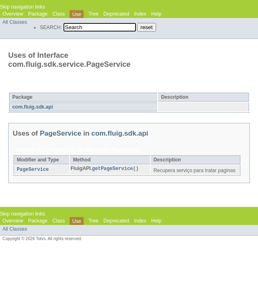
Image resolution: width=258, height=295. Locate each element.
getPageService (112, 169)
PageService (71, 87)
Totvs (41, 238)
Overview (12, 14)
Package (38, 14)
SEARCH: (51, 27)
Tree (93, 14)
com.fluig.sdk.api (32, 107)
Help (156, 14)
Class (58, 14)
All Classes (14, 22)
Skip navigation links (22, 7)
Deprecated (116, 14)
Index (140, 14)
